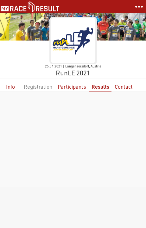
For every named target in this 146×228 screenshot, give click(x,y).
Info (10, 86)
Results (100, 86)
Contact (124, 86)
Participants (72, 86)
